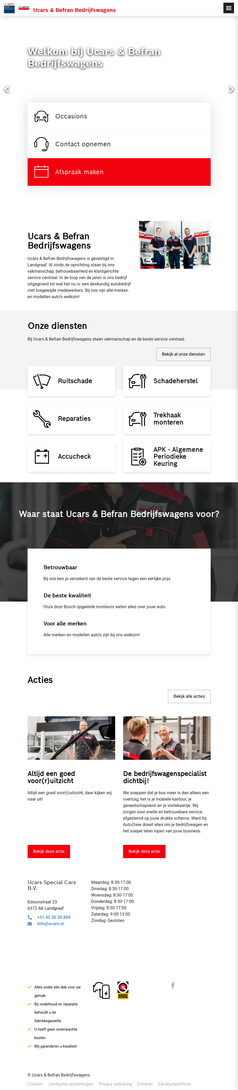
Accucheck (75, 468)
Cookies (35, 1084)
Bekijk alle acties (189, 710)
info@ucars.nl (50, 937)
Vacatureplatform (174, 1084)
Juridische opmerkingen (70, 1084)
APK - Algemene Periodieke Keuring (180, 468)
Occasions (60, 116)
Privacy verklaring (115, 1084)
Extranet (145, 1084)
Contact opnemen (72, 144)
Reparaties (75, 425)
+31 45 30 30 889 (54, 931)
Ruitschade (76, 383)
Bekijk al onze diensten (183, 354)
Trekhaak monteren (170, 425)
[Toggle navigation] (228, 8)
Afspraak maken (68, 172)
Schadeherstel (177, 383)
